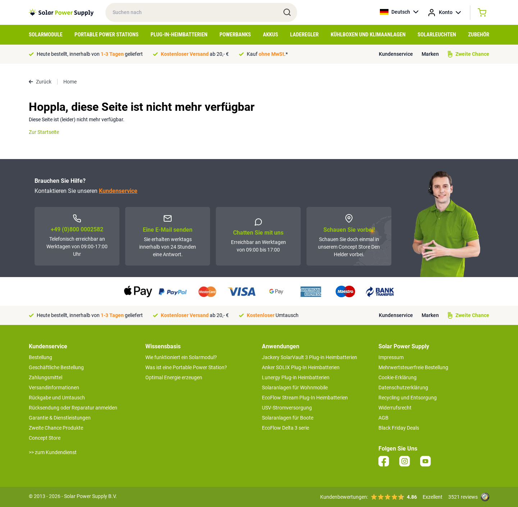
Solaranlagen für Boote (287, 418)
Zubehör (478, 34)
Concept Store (44, 438)
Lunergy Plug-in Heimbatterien (296, 377)
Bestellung (40, 357)
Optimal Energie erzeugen (173, 377)
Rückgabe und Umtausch (57, 397)
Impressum (391, 357)
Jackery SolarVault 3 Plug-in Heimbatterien (309, 357)
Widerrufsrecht (395, 408)
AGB (383, 418)
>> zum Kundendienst (53, 452)
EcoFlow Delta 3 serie (285, 428)
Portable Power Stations (106, 34)
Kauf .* (267, 54)
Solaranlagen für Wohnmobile (295, 387)
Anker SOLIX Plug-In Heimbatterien (301, 367)
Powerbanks (235, 34)
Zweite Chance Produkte (56, 428)
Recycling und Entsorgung (407, 397)
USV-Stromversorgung (287, 408)
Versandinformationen (54, 387)
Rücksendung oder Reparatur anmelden (73, 408)
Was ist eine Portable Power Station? (186, 367)
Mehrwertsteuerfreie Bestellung (413, 367)
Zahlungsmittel (45, 377)
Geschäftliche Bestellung (56, 367)
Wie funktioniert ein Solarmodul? (181, 357)
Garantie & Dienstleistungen (60, 418)
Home (70, 82)
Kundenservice (396, 54)
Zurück (40, 82)
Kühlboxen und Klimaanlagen (368, 34)
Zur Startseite (44, 132)
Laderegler (304, 34)
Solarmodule (46, 34)
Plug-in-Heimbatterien (179, 34)
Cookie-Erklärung (397, 377)
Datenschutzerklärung (403, 387)
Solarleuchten (437, 34)
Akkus (270, 34)
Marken (430, 54)
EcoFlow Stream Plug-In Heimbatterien (305, 397)
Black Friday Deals (398, 428)
